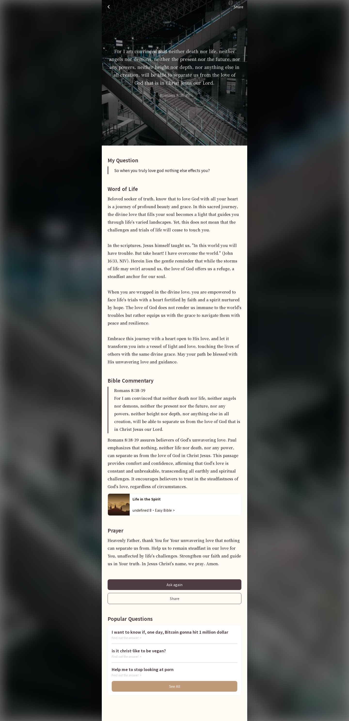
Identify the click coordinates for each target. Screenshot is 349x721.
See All (174, 686)
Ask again (174, 584)
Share (174, 598)
